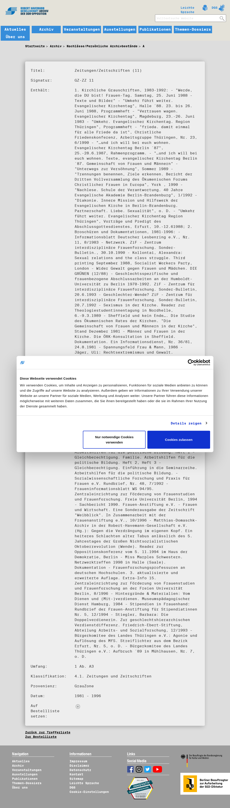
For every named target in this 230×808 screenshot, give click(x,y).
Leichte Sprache (187, 9)
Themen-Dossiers (193, 29)
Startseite (35, 46)
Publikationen (155, 29)
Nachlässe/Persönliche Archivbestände (102, 46)
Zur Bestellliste (41, 736)
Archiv (46, 29)
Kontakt (76, 774)
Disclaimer (79, 765)
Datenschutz (80, 770)
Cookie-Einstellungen (89, 792)
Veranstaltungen (82, 29)
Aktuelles (15, 29)
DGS (215, 7)
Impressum (78, 761)
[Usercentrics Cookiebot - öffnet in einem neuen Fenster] (191, 362)
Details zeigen (186, 423)
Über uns (15, 37)
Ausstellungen (119, 29)
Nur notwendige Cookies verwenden (114, 439)
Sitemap (76, 778)
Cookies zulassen (179, 440)
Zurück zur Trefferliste (47, 732)
